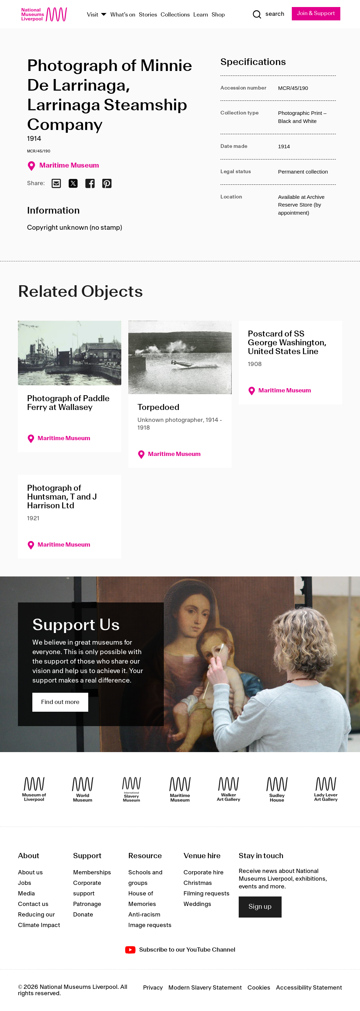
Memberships (92, 872)
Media (26, 894)
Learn (200, 15)
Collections (175, 15)
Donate (83, 915)
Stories (148, 15)
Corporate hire (204, 872)
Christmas (198, 883)
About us (30, 872)
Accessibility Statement (309, 988)
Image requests (150, 925)
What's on (122, 15)
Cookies (259, 988)
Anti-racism (144, 915)
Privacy (153, 988)
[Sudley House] (277, 789)
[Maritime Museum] (180, 789)
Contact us (33, 904)
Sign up (260, 907)
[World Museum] (82, 789)
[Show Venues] (104, 15)
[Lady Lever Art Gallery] (326, 789)
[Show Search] (267, 14)
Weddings (197, 904)
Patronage (87, 904)
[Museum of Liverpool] (34, 789)
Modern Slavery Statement (205, 988)
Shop (218, 15)
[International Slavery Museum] (131, 789)
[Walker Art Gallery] (228, 789)
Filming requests (207, 894)
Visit (92, 15)
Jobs (24, 883)
